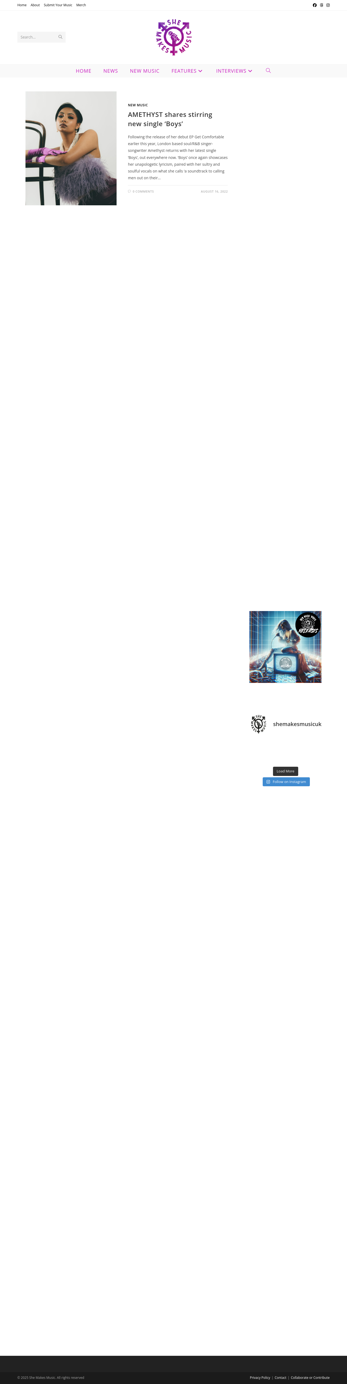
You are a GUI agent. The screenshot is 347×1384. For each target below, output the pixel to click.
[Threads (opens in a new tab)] (321, 5)
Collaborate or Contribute (310, 1377)
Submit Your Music (58, 5)
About (35, 5)
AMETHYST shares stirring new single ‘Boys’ (170, 119)
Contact (280, 1377)
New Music (138, 105)
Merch (81, 5)
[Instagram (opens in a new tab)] (327, 5)
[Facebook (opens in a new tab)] (314, 5)
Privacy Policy (260, 1377)
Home (22, 5)
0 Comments (143, 191)
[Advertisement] (285, 269)
